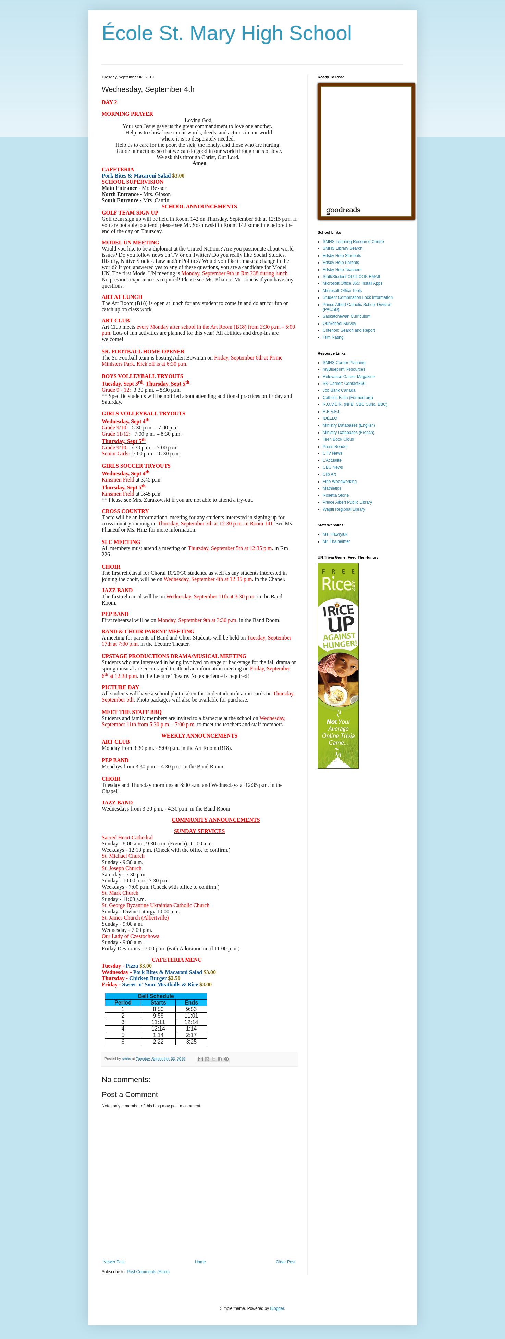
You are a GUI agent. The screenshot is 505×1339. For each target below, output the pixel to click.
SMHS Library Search (342, 248)
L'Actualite (332, 460)
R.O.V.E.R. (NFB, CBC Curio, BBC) (355, 404)
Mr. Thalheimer (336, 541)
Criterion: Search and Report (349, 330)
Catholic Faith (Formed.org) (348, 397)
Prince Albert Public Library (347, 502)
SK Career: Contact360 (344, 383)
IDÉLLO (330, 418)
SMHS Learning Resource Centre (353, 241)
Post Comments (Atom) (148, 1271)
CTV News (332, 453)
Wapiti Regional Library (344, 509)
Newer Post (114, 1261)
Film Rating (333, 337)
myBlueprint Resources (344, 369)
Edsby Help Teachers (342, 269)
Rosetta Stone (336, 495)
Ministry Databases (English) (349, 425)
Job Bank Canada (339, 390)
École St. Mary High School (227, 33)
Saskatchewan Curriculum (346, 316)
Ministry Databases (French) (348, 432)
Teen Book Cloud (338, 439)
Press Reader (335, 446)
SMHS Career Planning (344, 362)
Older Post (285, 1261)
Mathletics (332, 488)
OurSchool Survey (339, 323)
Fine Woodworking (340, 481)
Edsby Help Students (342, 255)
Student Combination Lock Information (358, 297)
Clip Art (329, 474)
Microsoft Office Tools (342, 290)
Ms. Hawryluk (335, 534)
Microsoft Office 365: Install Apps (353, 283)
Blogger (277, 1308)
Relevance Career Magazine (349, 376)
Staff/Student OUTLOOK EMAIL (352, 276)
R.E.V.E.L (332, 411)
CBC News (333, 467)
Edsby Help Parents (341, 262)
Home (200, 1261)
